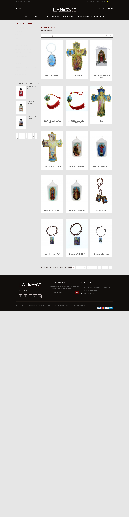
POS (84, 305)
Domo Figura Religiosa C (52, 210)
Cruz (101, 121)
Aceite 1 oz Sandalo (30, 102)
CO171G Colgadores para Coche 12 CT (52, 122)
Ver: (85, 36)
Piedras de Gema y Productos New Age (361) (27, 67)
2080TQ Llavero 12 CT (52, 75)
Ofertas (66, 305)
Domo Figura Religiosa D (77, 210)
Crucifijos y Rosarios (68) (23, 45)
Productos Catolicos (26, 23)
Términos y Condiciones (38, 305)
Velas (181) (19, 78)
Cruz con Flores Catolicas (52, 166)
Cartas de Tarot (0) (21, 42)
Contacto (50, 305)
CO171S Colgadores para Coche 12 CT (76, 122)
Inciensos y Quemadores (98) (24, 56)
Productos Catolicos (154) (23, 70)
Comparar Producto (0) (48, 36)
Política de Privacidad (23, 305)
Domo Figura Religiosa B (101, 166)
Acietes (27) (19, 34)
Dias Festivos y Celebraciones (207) (25, 49)
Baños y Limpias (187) (22, 38)
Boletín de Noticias (76, 305)
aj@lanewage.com (89, 293)
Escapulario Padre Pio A (52, 254)
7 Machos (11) (20, 31)
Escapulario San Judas (101, 254)
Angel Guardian (77, 75)
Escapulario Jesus (101, 210)
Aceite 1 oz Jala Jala (32, 87)
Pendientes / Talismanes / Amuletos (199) (27, 60)
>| (110, 267)
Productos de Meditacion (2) (23, 74)
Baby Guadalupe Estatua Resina (101, 76)
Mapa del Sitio (58, 305)
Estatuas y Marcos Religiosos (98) (25, 52)
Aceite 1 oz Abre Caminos (32, 117)
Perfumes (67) (20, 63)
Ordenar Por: (109, 36)
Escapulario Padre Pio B (77, 254)
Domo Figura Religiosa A (77, 166)
